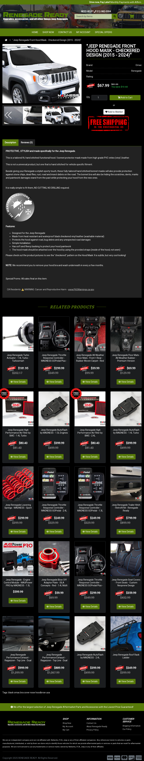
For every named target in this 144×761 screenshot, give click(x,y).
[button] (8, 115)
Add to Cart (125, 97)
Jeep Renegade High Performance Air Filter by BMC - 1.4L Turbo (18, 431)
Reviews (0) (27, 142)
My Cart (78, 727)
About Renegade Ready (109, 723)
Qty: (88, 97)
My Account (83, 32)
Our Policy (139, 726)
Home (35, 32)
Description (10, 142)
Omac (139, 65)
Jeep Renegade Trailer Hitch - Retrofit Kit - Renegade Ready (126, 506)
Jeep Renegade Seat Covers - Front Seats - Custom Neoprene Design (126, 580)
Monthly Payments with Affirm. (115, 2)
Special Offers (103, 32)
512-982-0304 (104, 11)
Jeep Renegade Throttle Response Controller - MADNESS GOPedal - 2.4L (54, 506)
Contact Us (65, 32)
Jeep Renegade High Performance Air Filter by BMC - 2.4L (90, 431)
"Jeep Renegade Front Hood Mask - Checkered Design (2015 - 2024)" (46, 40)
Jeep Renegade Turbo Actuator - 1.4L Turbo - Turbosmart (18, 357)
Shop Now (48, 32)
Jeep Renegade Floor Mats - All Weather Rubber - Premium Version (126, 357)
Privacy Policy (105, 727)
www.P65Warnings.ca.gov (81, 289)
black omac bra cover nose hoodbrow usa (29, 689)
